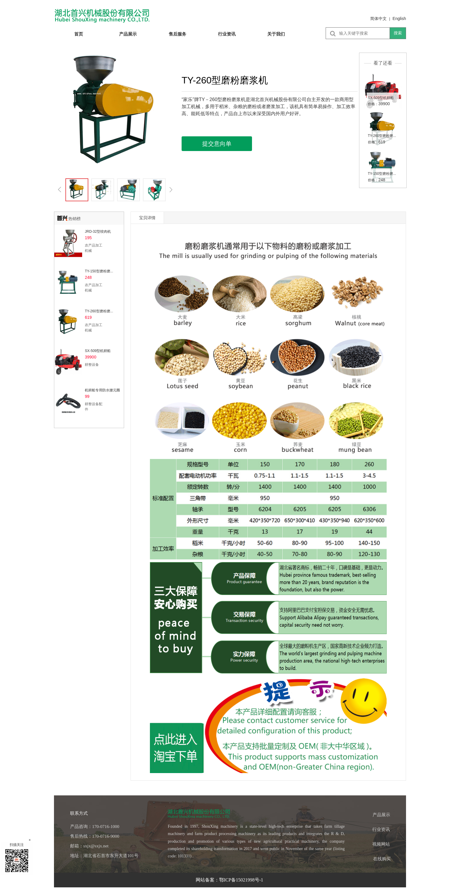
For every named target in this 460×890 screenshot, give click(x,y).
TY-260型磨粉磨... (382, 136)
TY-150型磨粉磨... (382, 174)
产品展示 (128, 33)
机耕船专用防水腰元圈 (102, 390)
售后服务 (177, 33)
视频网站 (381, 844)
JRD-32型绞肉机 (98, 231)
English (399, 18)
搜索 (398, 33)
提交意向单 (216, 143)
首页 (78, 33)
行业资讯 (227, 33)
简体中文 (378, 18)
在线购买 (382, 859)
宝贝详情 (147, 217)
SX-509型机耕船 (381, 98)
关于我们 (276, 33)
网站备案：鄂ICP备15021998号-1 (230, 879)
